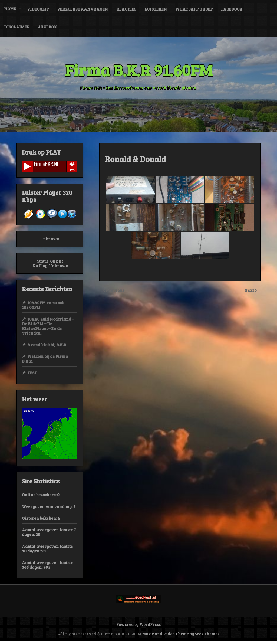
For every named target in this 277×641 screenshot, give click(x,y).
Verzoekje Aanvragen (82, 9)
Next (249, 290)
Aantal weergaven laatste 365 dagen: (47, 565)
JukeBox (47, 27)
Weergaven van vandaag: (47, 506)
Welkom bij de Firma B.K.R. (45, 359)
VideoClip (38, 9)
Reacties (126, 9)
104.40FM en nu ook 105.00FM (43, 305)
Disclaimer (17, 27)
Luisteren (155, 9)
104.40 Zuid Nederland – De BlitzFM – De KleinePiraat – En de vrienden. (48, 326)
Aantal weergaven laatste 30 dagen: (47, 549)
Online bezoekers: (39, 494)
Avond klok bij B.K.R (47, 344)
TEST (32, 372)
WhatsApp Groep (194, 9)
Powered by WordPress (138, 624)
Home (10, 8)
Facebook (231, 9)
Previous (115, 290)
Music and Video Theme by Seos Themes (180, 633)
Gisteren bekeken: (40, 518)
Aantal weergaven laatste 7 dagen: (49, 532)
